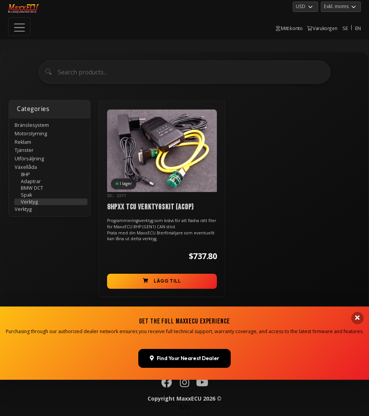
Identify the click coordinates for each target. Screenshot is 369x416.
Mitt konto (289, 28)
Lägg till (162, 281)
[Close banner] (357, 409)
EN (358, 28)
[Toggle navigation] (19, 26)
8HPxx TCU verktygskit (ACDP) (150, 207)
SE (345, 28)
